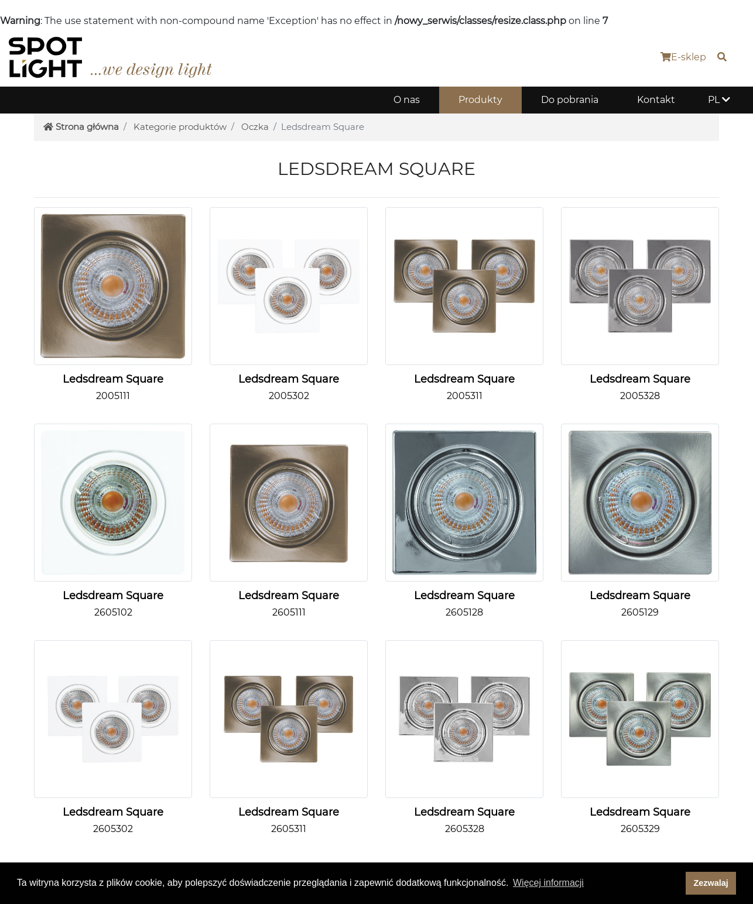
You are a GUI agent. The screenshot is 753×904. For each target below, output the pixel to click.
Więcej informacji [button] (548, 883)
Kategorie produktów (180, 126)
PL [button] (719, 99)
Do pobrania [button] (569, 99)
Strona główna (81, 126)
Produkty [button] (480, 99)
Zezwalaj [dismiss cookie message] (711, 883)
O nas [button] (406, 99)
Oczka (255, 126)
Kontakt (656, 99)
